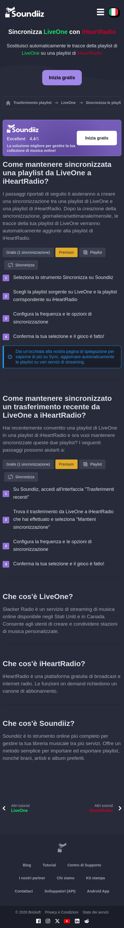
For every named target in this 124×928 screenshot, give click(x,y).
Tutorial (49, 865)
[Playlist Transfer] (25, 12)
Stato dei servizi (96, 912)
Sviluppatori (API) (59, 891)
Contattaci (24, 891)
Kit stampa (95, 878)
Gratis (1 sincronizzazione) (28, 252)
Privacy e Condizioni (61, 912)
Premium (66, 252)
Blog (27, 865)
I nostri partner (32, 878)
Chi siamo (65, 878)
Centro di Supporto (84, 865)
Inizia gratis (62, 77)
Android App (98, 891)
